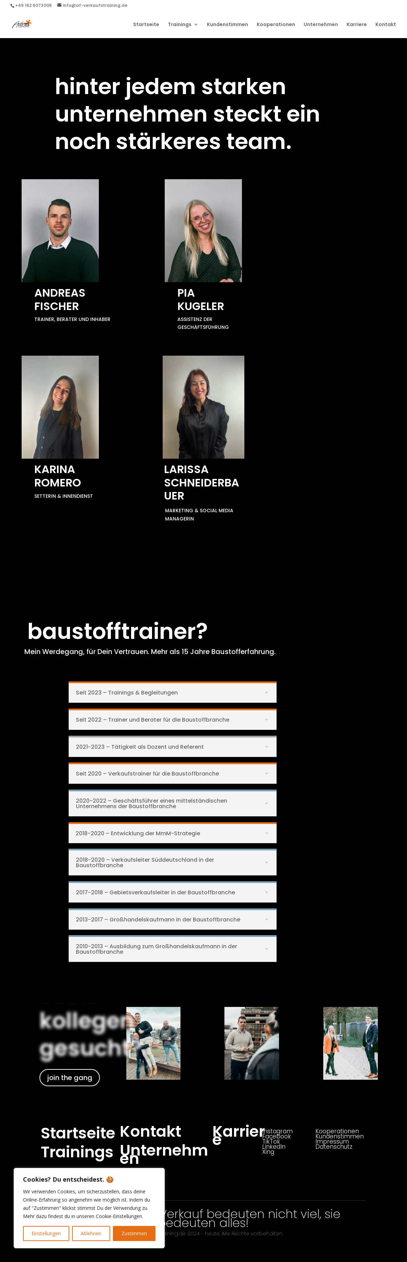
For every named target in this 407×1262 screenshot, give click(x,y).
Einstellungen (46, 1233)
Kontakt (385, 25)
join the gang (69, 1077)
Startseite (146, 25)
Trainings (179, 25)
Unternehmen (321, 25)
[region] (89, 1208)
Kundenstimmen (227, 25)
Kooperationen (276, 25)
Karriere (357, 25)
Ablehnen (91, 1233)
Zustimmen (134, 1233)
